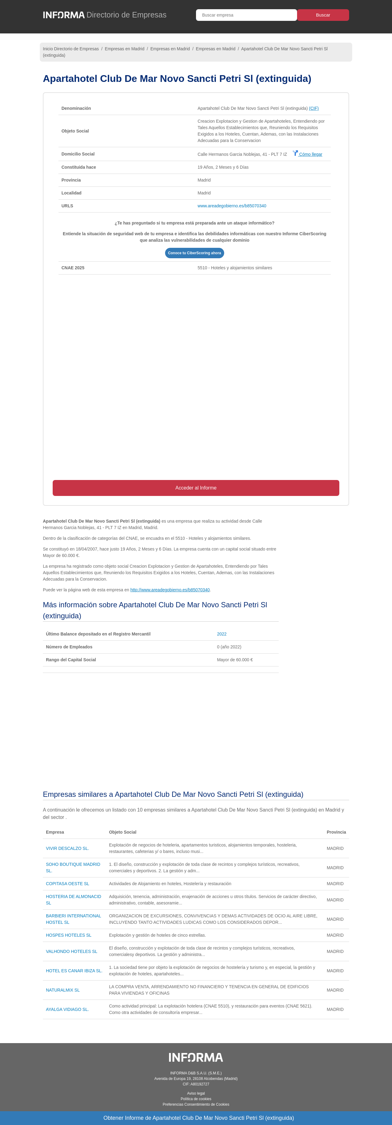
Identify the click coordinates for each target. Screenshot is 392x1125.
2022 (222, 634)
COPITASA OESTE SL (67, 883)
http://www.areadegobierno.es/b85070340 (170, 589)
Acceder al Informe (196, 487)
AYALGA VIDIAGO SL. (67, 1009)
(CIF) (314, 108)
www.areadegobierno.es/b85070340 (232, 205)
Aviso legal (196, 1093)
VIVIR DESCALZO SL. (67, 848)
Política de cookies (196, 1099)
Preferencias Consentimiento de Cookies (196, 1104)
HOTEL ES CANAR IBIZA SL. (74, 970)
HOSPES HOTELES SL (69, 935)
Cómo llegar (307, 154)
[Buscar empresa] (246, 15)
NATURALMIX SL (63, 990)
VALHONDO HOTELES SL (71, 951)
